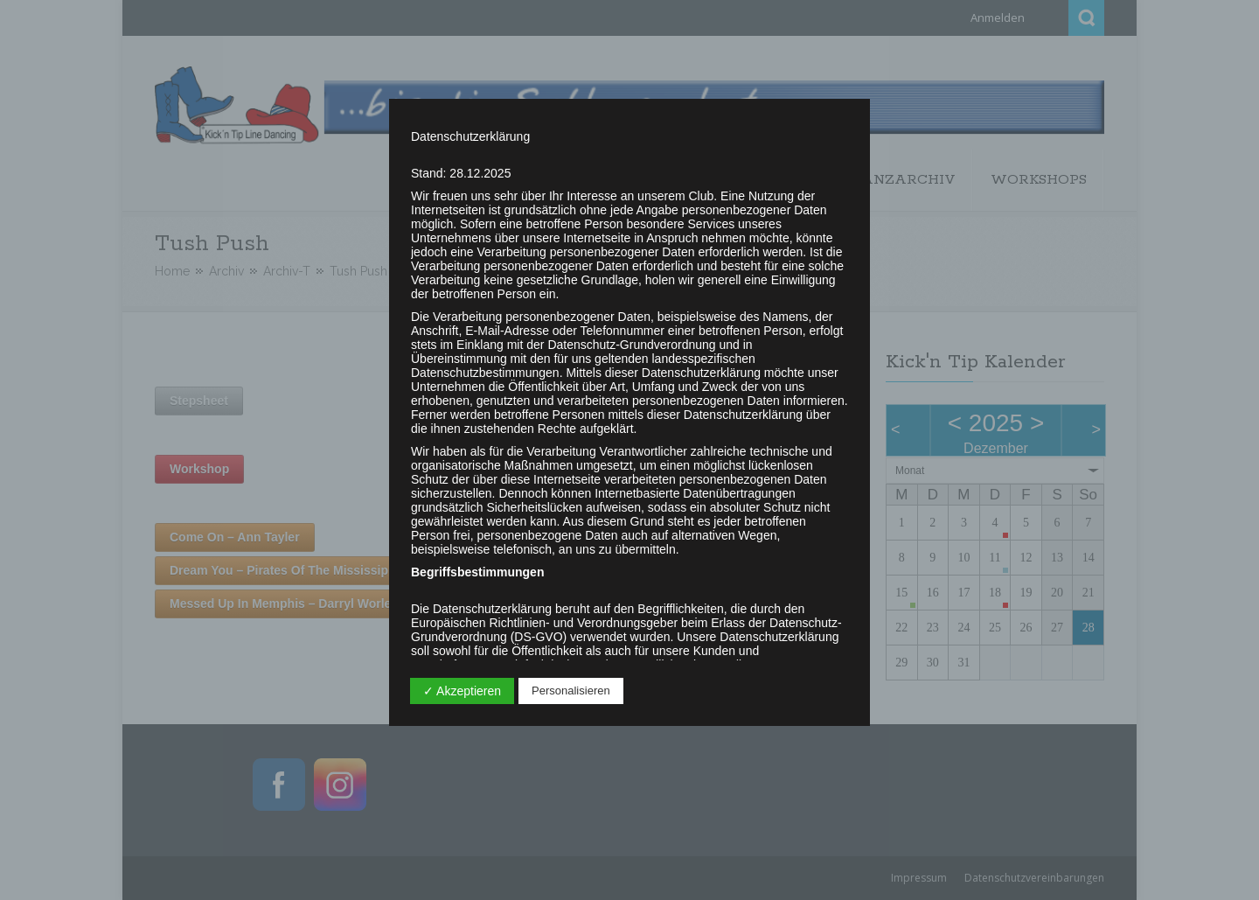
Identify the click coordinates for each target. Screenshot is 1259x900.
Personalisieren (571, 690)
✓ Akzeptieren (462, 691)
